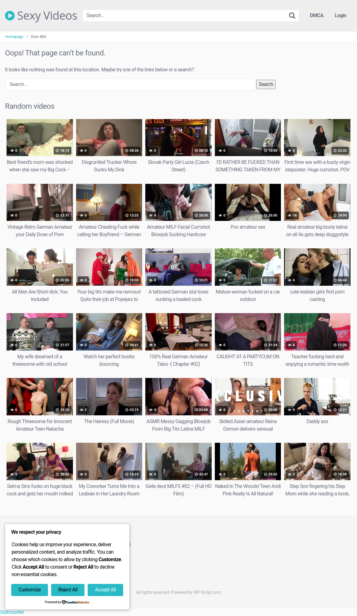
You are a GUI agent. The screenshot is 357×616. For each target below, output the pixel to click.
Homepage (14, 36)
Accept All (105, 590)
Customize (29, 590)
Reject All (67, 590)
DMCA (317, 15)
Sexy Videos (41, 15)
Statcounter (12, 612)
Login (340, 15)
